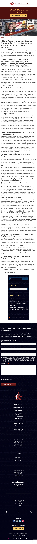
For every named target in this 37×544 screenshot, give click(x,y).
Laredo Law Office (18, 448)
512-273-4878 (20, 490)
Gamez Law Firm (9, 47)
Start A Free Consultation (18, 15)
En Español (10, 49)
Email (30, 512)
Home (2, 37)
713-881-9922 (20, 475)
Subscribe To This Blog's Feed (17, 317)
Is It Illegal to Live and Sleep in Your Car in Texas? (17, 304)
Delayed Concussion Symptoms (16, 307)
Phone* (4, 352)
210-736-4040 (19, 336)
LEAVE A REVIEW (18, 528)
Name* (4, 342)
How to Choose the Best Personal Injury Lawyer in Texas (17, 301)
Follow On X (17, 521)
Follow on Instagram (23, 521)
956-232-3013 (20, 445)
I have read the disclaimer (7, 379)
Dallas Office (18, 505)
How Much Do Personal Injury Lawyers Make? (18, 310)
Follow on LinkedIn (20, 521)
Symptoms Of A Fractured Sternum (17, 298)
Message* (5, 363)
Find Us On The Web (16, 535)
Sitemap (23, 535)
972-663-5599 (20, 503)
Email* (4, 347)
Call (18, 512)
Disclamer (3, 377)
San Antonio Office (18, 418)
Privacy (6, 377)
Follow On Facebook (14, 521)
